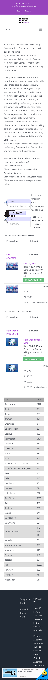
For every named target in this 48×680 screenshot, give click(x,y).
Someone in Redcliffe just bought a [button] (28, 670)
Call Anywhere (30, 263)
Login (19, 11)
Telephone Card (24, 601)
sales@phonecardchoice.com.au (24, 6)
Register (28, 11)
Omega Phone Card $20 (25, 671)
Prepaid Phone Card (24, 613)
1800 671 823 (25, 4)
